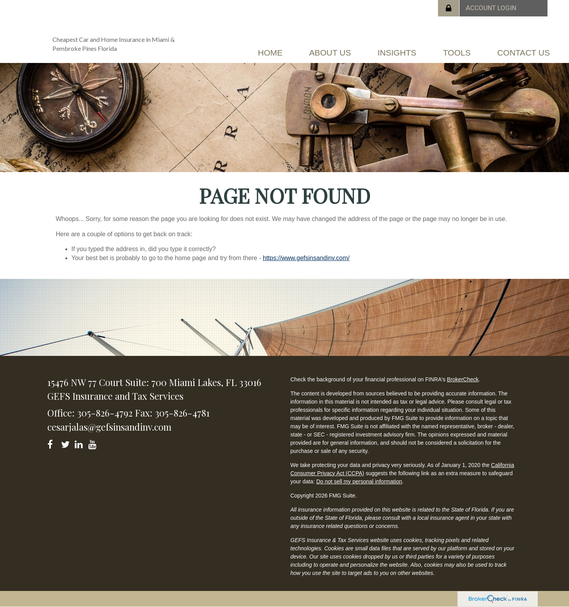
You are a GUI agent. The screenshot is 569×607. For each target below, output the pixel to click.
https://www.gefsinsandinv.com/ (306, 258)
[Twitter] (66, 443)
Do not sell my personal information (359, 481)
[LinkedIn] (80, 443)
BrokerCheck (463, 379)
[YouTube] (93, 443)
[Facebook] (52, 443)
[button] (330, 52)
